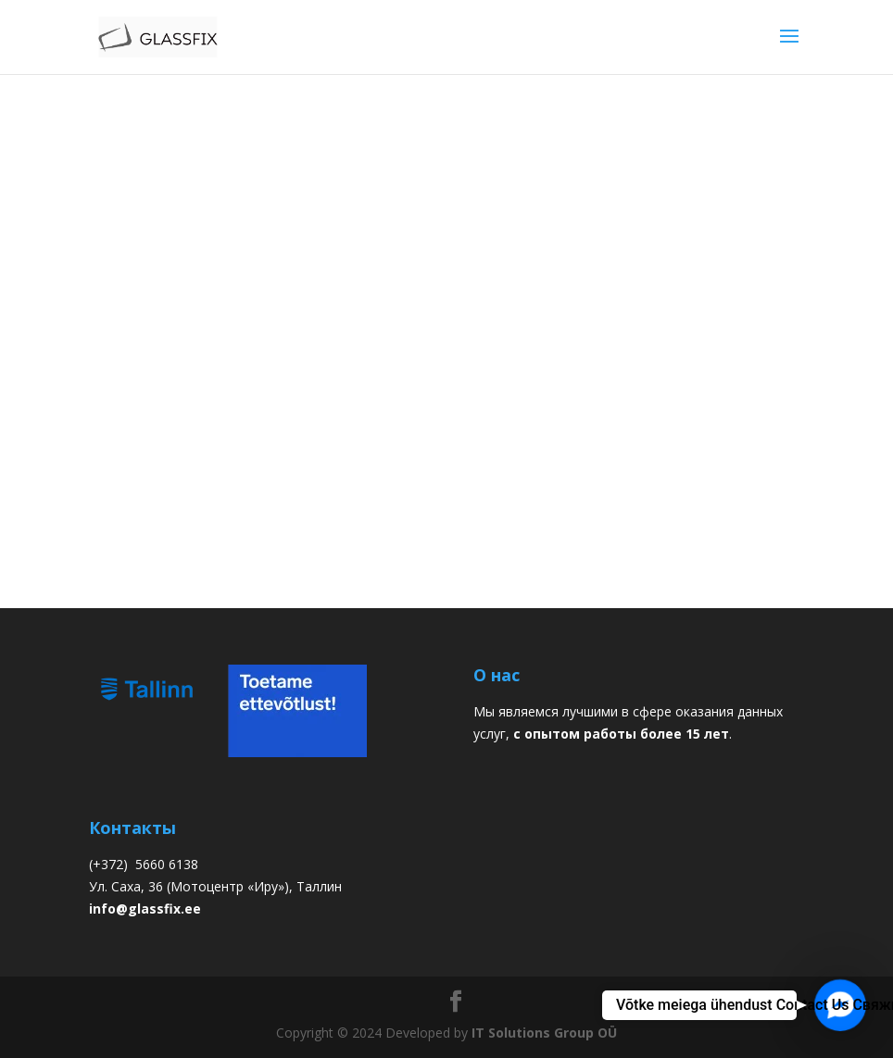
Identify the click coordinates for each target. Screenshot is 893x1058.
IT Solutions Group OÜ (544, 1032)
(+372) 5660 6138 (143, 864)
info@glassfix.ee (145, 908)
